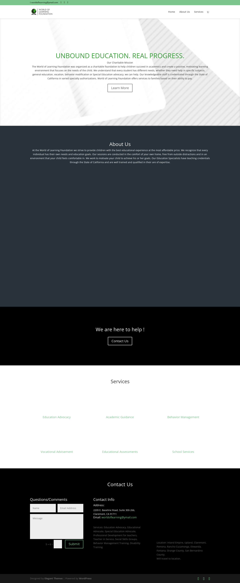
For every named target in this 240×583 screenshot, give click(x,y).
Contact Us (120, 341)
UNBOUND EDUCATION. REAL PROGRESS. (120, 55)
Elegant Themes (53, 578)
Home (171, 12)
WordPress (85, 578)
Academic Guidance (120, 417)
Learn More (120, 88)
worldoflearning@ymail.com (119, 517)
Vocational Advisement (57, 452)
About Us (184, 12)
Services (198, 12)
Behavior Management (183, 417)
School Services (183, 452)
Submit (74, 544)
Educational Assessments (120, 452)
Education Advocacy (57, 417)
